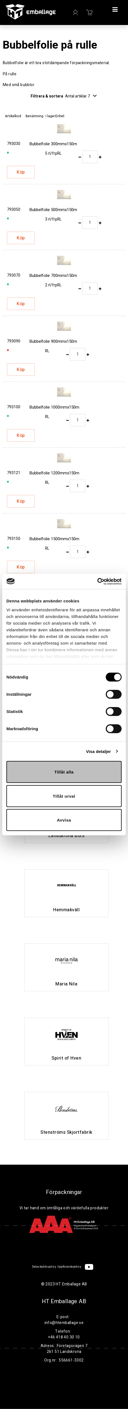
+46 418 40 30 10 (64, 1337)
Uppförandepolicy (69, 1267)
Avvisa (64, 820)
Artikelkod (13, 116)
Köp (21, 172)
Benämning (34, 116)
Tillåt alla (63, 772)
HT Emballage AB (64, 1301)
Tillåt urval (64, 796)
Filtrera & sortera (64, 96)
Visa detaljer (98, 751)
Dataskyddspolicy (44, 1267)
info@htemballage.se (64, 1323)
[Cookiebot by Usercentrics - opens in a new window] (97, 581)
